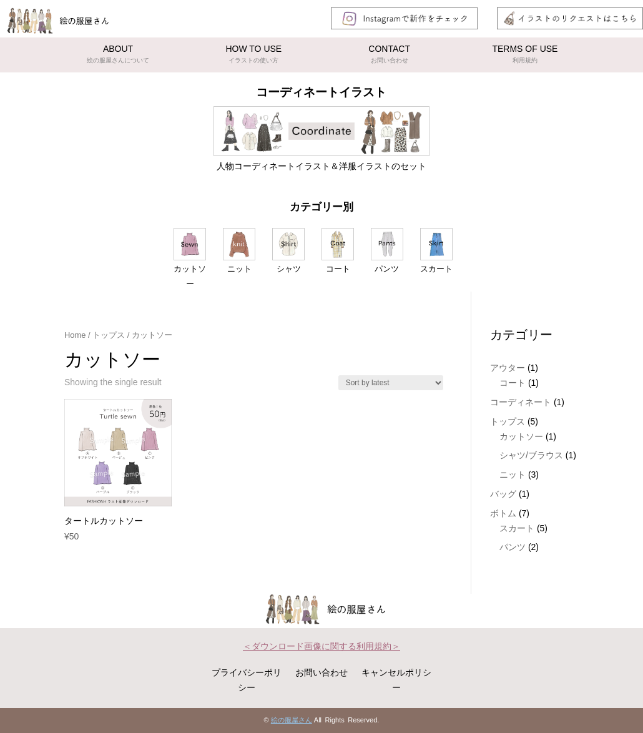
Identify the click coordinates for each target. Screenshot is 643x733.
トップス (108, 335)
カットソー (521, 436)
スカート (516, 528)
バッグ (503, 494)
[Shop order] (390, 382)
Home (75, 335)
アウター (507, 368)
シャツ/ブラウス (531, 455)
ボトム (503, 513)
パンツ (512, 547)
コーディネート (520, 402)
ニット (512, 475)
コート (512, 383)
